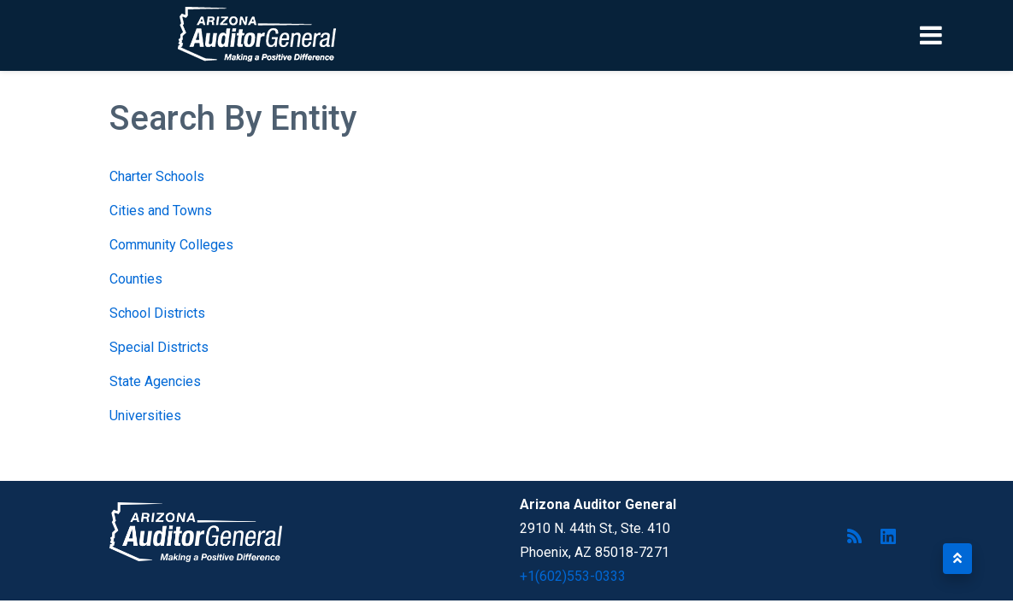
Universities (145, 415)
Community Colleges (171, 245)
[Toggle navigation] (960, 35)
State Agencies (155, 381)
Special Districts (159, 347)
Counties (135, 279)
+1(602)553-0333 (573, 576)
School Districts (157, 313)
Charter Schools (156, 176)
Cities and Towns (160, 210)
